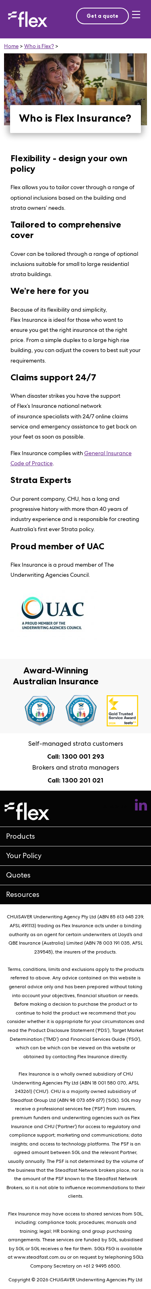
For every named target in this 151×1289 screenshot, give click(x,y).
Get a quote (102, 16)
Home (11, 46)
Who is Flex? (39, 46)
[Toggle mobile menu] (137, 19)
